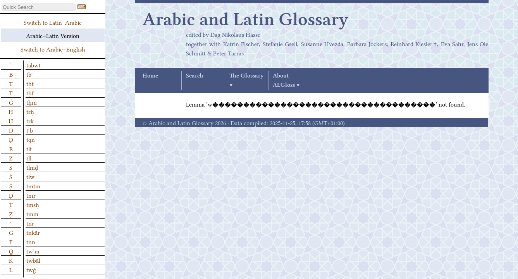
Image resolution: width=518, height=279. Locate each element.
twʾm (33, 250)
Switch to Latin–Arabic (53, 22)
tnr (30, 223)
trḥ (30, 111)
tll (28, 157)
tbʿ (29, 74)
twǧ (31, 269)
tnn (30, 241)
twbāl (33, 260)
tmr (31, 195)
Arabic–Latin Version (52, 35)
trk (30, 120)
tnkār (33, 232)
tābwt (33, 64)
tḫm (31, 102)
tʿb (29, 130)
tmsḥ (32, 204)
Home (150, 76)
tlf (29, 148)
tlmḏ (32, 167)
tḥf (30, 92)
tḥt (30, 83)
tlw (30, 176)
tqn (30, 139)
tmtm (33, 185)
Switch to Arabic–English (53, 49)
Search (194, 76)
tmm (32, 213)
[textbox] (39, 7)
